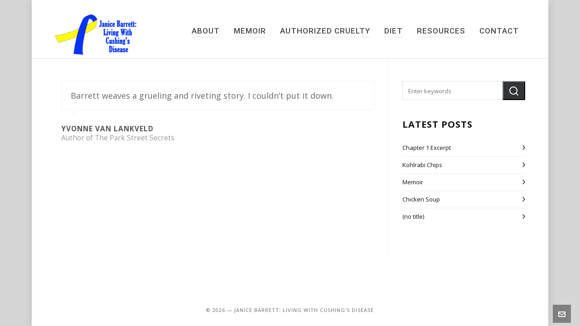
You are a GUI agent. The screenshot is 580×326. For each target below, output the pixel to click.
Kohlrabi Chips (422, 165)
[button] (514, 90)
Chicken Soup (421, 199)
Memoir (412, 182)
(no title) (413, 216)
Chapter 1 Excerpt (426, 148)
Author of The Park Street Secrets (117, 138)
